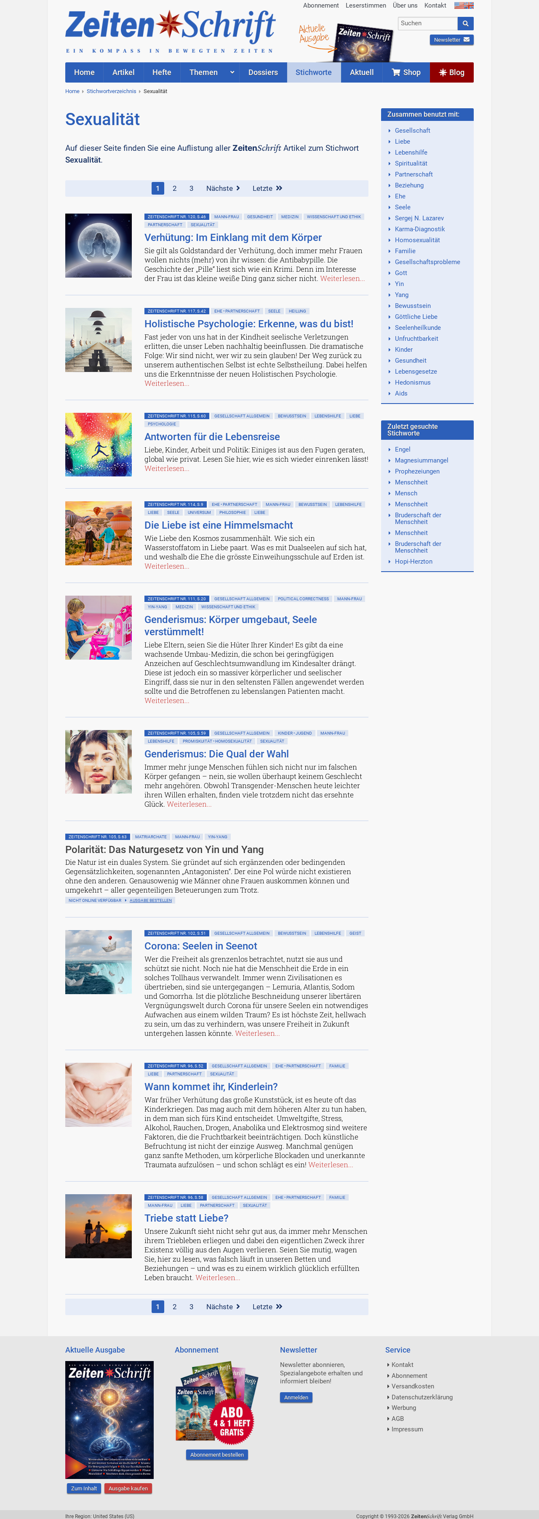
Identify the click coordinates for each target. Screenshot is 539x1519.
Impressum (407, 1429)
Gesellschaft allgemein (242, 416)
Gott (401, 273)
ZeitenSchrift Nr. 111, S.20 (177, 598)
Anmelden (296, 1397)
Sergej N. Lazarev (419, 218)
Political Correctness (303, 598)
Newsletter (452, 40)
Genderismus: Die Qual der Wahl (216, 754)
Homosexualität (417, 240)
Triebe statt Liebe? (186, 1218)
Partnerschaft (165, 224)
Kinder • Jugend (295, 733)
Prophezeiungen (417, 471)
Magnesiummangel (421, 460)
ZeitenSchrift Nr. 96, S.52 (175, 1066)
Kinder (404, 349)
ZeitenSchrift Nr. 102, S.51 (177, 933)
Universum (199, 512)
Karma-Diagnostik (420, 229)
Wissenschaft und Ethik (334, 216)
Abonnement (321, 5)
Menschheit (411, 482)
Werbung (404, 1408)
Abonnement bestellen (217, 1455)
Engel (403, 449)
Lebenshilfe (328, 416)
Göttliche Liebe (416, 317)
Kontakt (435, 5)
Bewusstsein (413, 306)
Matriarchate (151, 836)
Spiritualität (411, 163)
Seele (274, 311)
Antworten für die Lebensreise (212, 437)
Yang (401, 295)
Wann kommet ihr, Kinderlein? (211, 1087)
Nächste (223, 188)
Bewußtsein (292, 416)
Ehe (400, 196)
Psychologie (162, 424)
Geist (355, 933)
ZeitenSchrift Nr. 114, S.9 (175, 504)
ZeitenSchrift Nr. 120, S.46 (177, 216)
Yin (399, 284)
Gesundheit (260, 216)
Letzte (268, 188)
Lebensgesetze (416, 371)
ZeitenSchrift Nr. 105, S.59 (177, 733)
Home (72, 91)
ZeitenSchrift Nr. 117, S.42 (177, 311)
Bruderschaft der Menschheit (418, 518)
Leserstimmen (366, 5)
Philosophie (232, 512)
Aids (401, 393)
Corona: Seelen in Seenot (200, 946)
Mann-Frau (226, 216)
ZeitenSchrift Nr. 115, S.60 (177, 416)
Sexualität (155, 91)
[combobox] (428, 23)
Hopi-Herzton (413, 561)
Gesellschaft (412, 130)
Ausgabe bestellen (151, 900)
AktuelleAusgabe (313, 32)
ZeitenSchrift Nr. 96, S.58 (175, 1197)
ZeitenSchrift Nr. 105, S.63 (98, 836)
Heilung (297, 311)
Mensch (406, 493)
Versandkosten (413, 1386)
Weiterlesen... (342, 278)
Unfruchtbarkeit (416, 338)
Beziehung (409, 185)
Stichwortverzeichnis (111, 91)
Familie (337, 1066)
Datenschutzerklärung (422, 1397)
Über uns (405, 5)
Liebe (355, 416)
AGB (398, 1419)
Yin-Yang (157, 606)
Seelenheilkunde (418, 328)
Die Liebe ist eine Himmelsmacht (218, 525)
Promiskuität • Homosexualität (217, 741)
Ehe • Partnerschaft (237, 311)
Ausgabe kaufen (128, 1488)
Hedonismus (413, 382)
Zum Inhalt (84, 1488)
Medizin (290, 216)
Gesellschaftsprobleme (427, 262)
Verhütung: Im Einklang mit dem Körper (233, 237)
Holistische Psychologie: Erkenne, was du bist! (248, 324)
